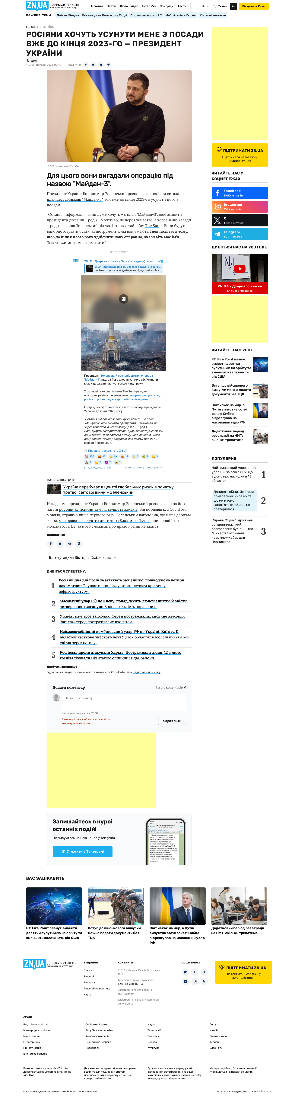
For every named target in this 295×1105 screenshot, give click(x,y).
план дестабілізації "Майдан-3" (75, 199)
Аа (233, 6)
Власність (216, 1047)
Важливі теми (38, 15)
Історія (214, 1030)
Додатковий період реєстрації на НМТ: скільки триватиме (228, 435)
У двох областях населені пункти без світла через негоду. (124, 637)
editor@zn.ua (126, 1003)
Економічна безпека (98, 1042)
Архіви (88, 970)
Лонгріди (167, 6)
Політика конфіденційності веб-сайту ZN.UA (244, 1091)
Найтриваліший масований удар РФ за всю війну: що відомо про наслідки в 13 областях (234, 474)
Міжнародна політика (37, 1030)
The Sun (152, 225)
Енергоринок (31, 1042)
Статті (111, 6)
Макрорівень (31, 1036)
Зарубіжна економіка (99, 1030)
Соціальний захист (97, 1024)
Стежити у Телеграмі (82, 851)
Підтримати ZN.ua (253, 6)
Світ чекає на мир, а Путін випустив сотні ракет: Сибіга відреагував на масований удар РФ (229, 413)
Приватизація (32, 1047)
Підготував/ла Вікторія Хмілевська (79, 557)
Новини (97, 6)
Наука (151, 1024)
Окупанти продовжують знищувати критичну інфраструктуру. (121, 586)
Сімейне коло (218, 1036)
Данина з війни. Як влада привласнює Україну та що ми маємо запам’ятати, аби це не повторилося (234, 500)
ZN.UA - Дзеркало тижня (240, 286)
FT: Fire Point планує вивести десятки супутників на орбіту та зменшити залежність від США (231, 368)
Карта (87, 994)
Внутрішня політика (36, 1024)
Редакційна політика (97, 988)
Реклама (89, 982)
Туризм (214, 1042)
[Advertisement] (101, 770)
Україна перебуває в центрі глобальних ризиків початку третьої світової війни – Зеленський (118, 489)
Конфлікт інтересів (97, 1036)
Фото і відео (129, 6)
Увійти (222, 6)
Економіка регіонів (35, 1053)
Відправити (172, 721)
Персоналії (92, 1047)
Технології (154, 1030)
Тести (182, 6)
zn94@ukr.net (126, 993)
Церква (152, 1042)
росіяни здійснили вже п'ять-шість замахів (98, 509)
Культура (153, 1047)
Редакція (89, 976)
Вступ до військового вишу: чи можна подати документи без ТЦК (231, 389)
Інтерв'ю (149, 6)
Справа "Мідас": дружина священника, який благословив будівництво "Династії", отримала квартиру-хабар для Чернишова (232, 531)
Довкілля (153, 1036)
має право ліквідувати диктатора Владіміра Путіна (105, 520)
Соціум (214, 1024)
